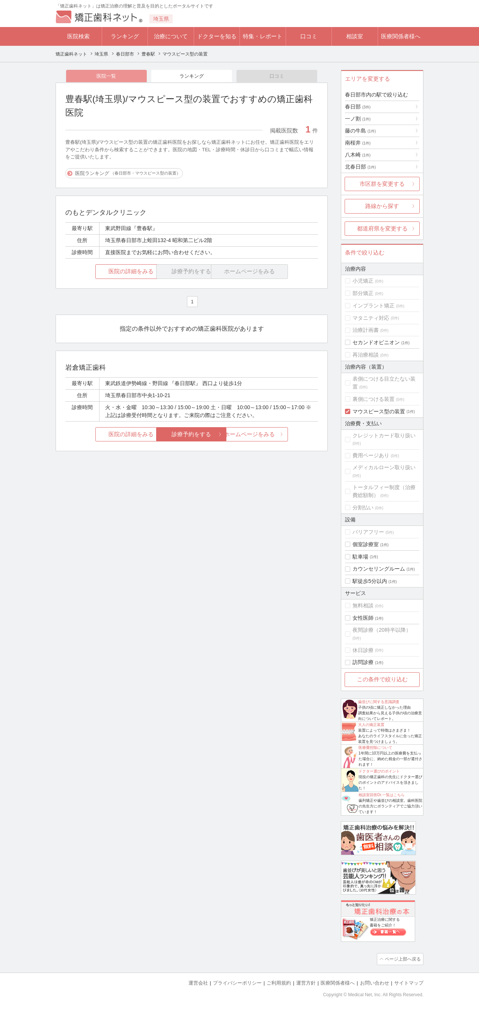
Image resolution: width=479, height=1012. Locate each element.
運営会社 (198, 982)
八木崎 (358, 155)
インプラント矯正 (373, 306)
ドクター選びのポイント (379, 771)
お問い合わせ (374, 982)
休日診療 (363, 650)
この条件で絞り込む (382, 679)
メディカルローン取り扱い (384, 467)
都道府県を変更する (382, 228)
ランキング (125, 36)
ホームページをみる (276, 435)
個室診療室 (365, 544)
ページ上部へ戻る (402, 958)
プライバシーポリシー (237, 982)
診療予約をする (191, 435)
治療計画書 (365, 330)
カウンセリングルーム (378, 569)
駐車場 (360, 557)
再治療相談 (365, 355)
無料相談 (363, 605)
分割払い (363, 507)
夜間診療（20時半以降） (381, 630)
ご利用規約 (279, 982)
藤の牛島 (360, 131)
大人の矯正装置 (371, 725)
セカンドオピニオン (376, 342)
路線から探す (382, 206)
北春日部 (360, 167)
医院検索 (78, 36)
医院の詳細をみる (107, 272)
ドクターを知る (216, 36)
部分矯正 (363, 293)
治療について (171, 36)
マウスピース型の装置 (378, 411)
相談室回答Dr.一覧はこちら (381, 795)
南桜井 (358, 143)
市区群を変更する (382, 184)
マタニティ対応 (370, 318)
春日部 (358, 107)
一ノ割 (358, 119)
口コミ (308, 36)
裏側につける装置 (373, 399)
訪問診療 (363, 662)
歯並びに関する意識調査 (378, 702)
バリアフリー (368, 532)
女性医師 (363, 618)
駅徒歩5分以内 (369, 581)
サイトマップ (408, 982)
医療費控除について (375, 747)
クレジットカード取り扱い (384, 435)
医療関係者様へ (400, 36)
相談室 (354, 36)
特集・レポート (262, 36)
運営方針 (306, 982)
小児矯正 (363, 281)
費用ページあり (370, 455)
